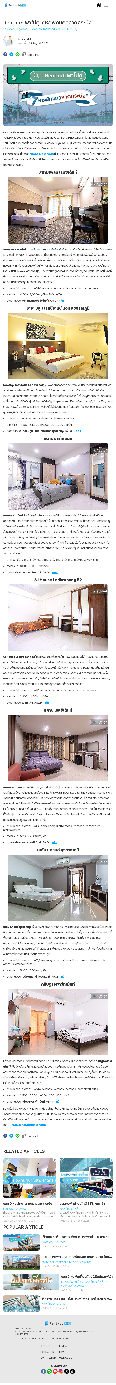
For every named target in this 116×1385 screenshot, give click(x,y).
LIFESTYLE (45, 1346)
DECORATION (47, 1351)
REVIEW (63, 1346)
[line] (17, 54)
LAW (61, 1351)
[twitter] (11, 54)
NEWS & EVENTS (48, 1357)
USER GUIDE (65, 1357)
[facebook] (5, 54)
